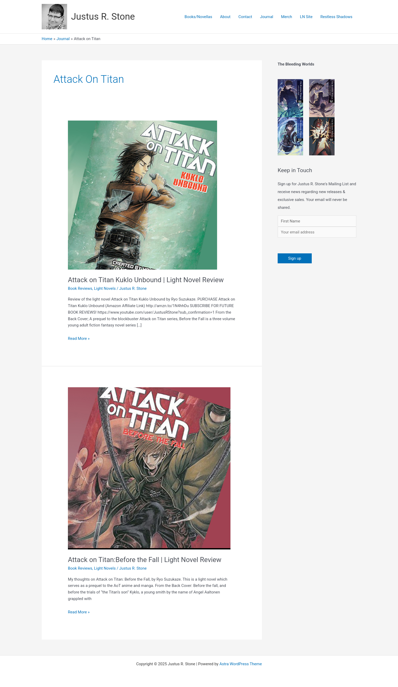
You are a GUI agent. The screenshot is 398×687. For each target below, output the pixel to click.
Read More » (79, 338)
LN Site (306, 16)
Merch (286, 16)
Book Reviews (80, 288)
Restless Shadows (336, 16)
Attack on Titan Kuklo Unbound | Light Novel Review (146, 280)
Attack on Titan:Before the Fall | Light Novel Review (144, 560)
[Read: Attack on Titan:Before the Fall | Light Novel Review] (149, 468)
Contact (245, 16)
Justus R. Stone (103, 16)
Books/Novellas (198, 16)
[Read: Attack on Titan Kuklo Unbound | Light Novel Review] (142, 195)
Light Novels (105, 288)
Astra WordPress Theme (240, 664)
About (225, 16)
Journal (266, 16)
